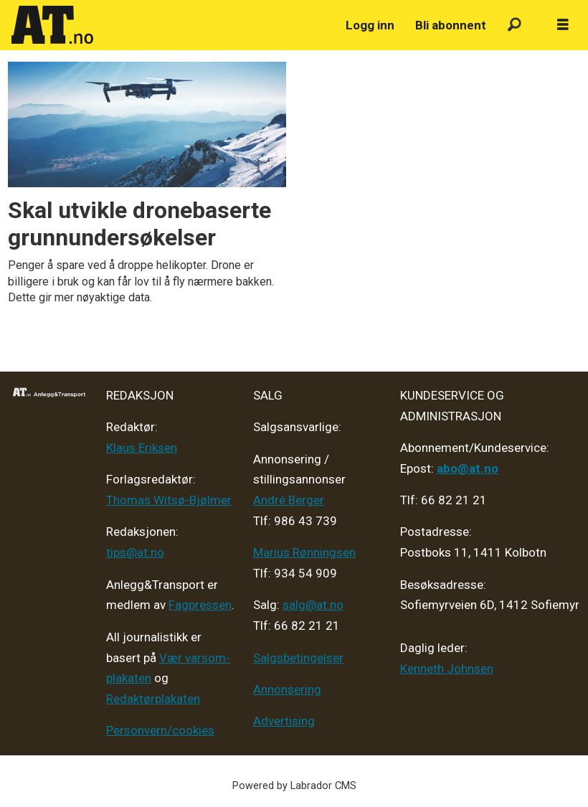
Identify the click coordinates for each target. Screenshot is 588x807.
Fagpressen (200, 605)
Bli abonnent (450, 25)
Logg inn (370, 25)
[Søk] (514, 25)
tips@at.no (135, 552)
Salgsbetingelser (298, 658)
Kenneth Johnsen (446, 668)
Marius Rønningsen (304, 552)
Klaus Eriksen (141, 447)
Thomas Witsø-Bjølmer (169, 500)
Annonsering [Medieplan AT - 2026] (287, 689)
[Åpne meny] (563, 25)
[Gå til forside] (52, 25)
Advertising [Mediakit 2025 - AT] (284, 721)
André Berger (288, 500)
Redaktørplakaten (153, 699)
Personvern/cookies (160, 730)
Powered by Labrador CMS (294, 786)
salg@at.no (313, 605)
